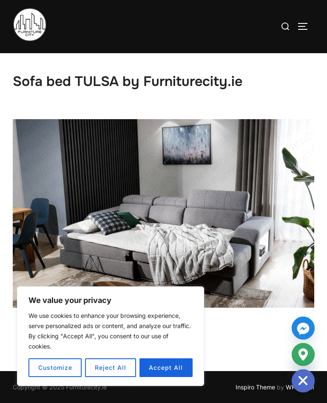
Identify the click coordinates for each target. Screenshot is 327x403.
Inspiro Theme (255, 387)
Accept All (166, 367)
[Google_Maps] (303, 354)
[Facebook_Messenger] (303, 328)
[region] (110, 336)
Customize (55, 367)
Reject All (110, 367)
